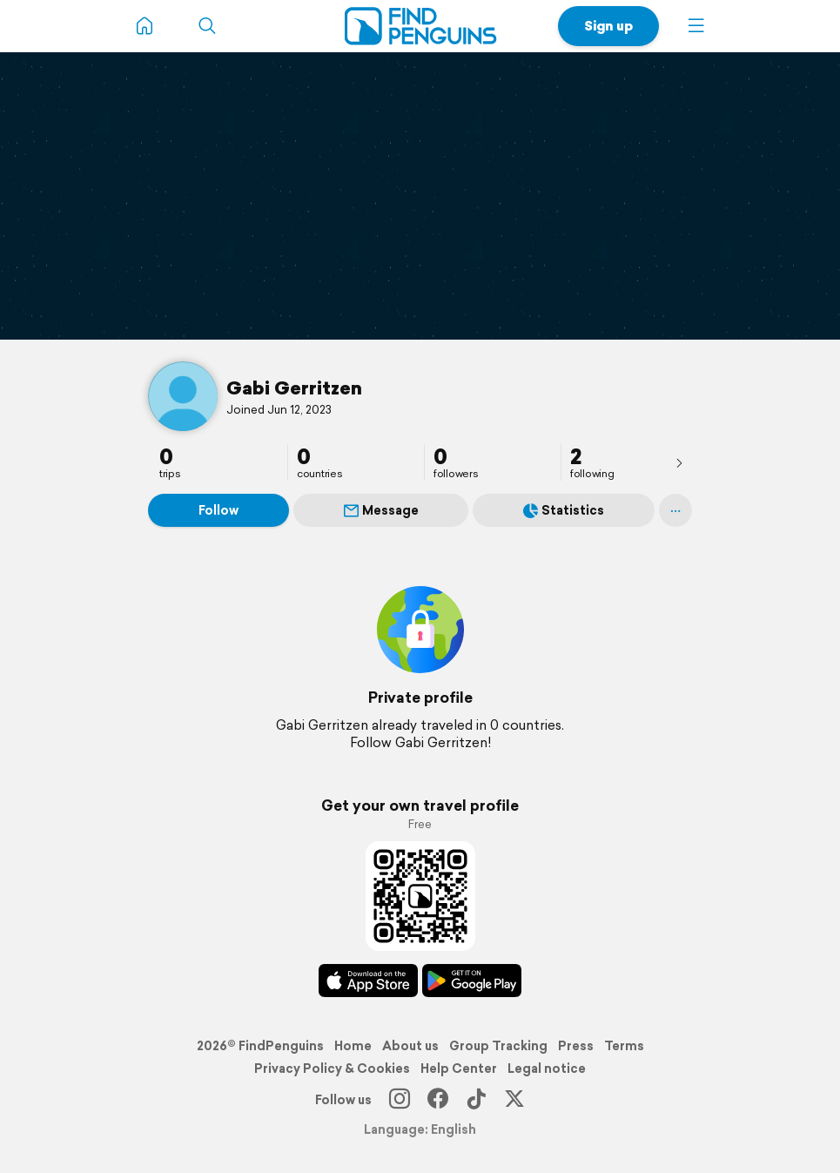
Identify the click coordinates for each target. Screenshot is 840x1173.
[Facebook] (437, 1100)
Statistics (563, 510)
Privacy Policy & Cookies (332, 1068)
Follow (218, 510)
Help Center (458, 1068)
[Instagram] (399, 1100)
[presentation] (679, 462)
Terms (624, 1046)
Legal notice (546, 1068)
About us (410, 1046)
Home (353, 1046)
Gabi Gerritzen (294, 387)
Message (381, 510)
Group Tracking (498, 1046)
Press (576, 1046)
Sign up (608, 26)
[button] (696, 26)
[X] (514, 1100)
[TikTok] (476, 1100)
